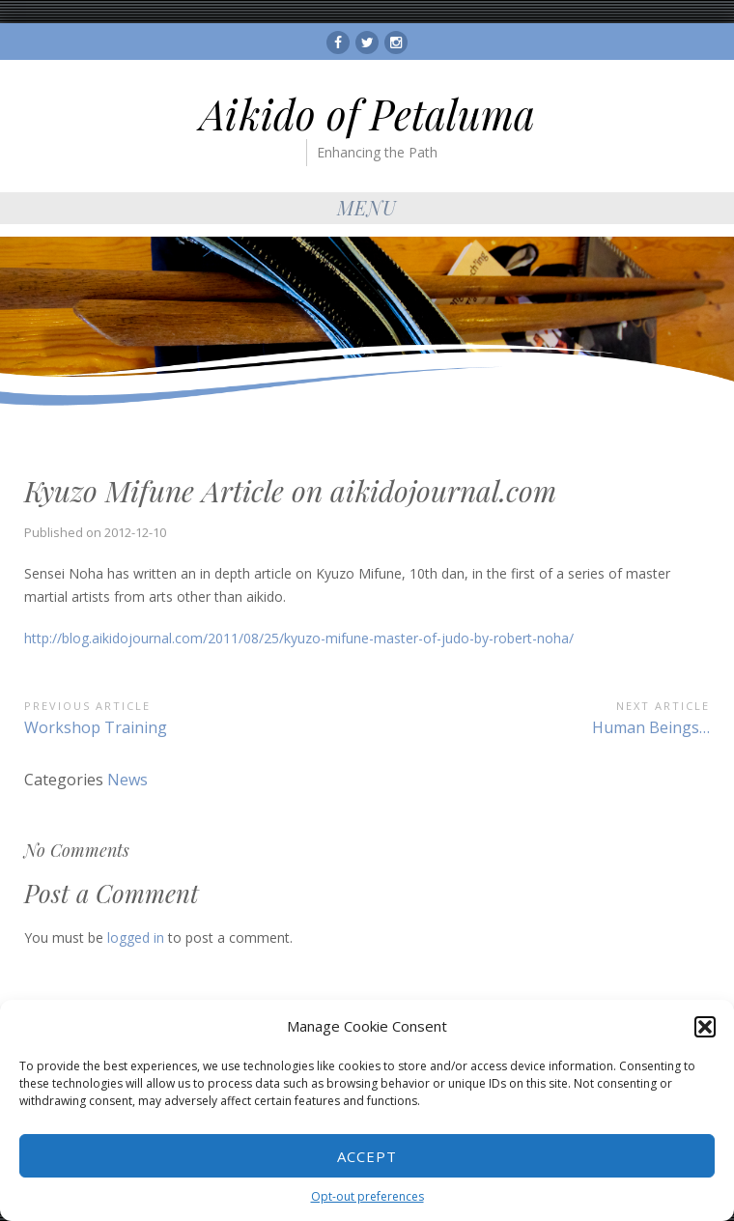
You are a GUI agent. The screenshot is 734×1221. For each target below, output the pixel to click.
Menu (367, 207)
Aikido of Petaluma (367, 114)
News (127, 779)
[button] (705, 1026)
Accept (367, 1156)
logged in (135, 937)
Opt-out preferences (367, 1196)
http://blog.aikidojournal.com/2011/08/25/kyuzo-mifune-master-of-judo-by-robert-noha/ (299, 638)
